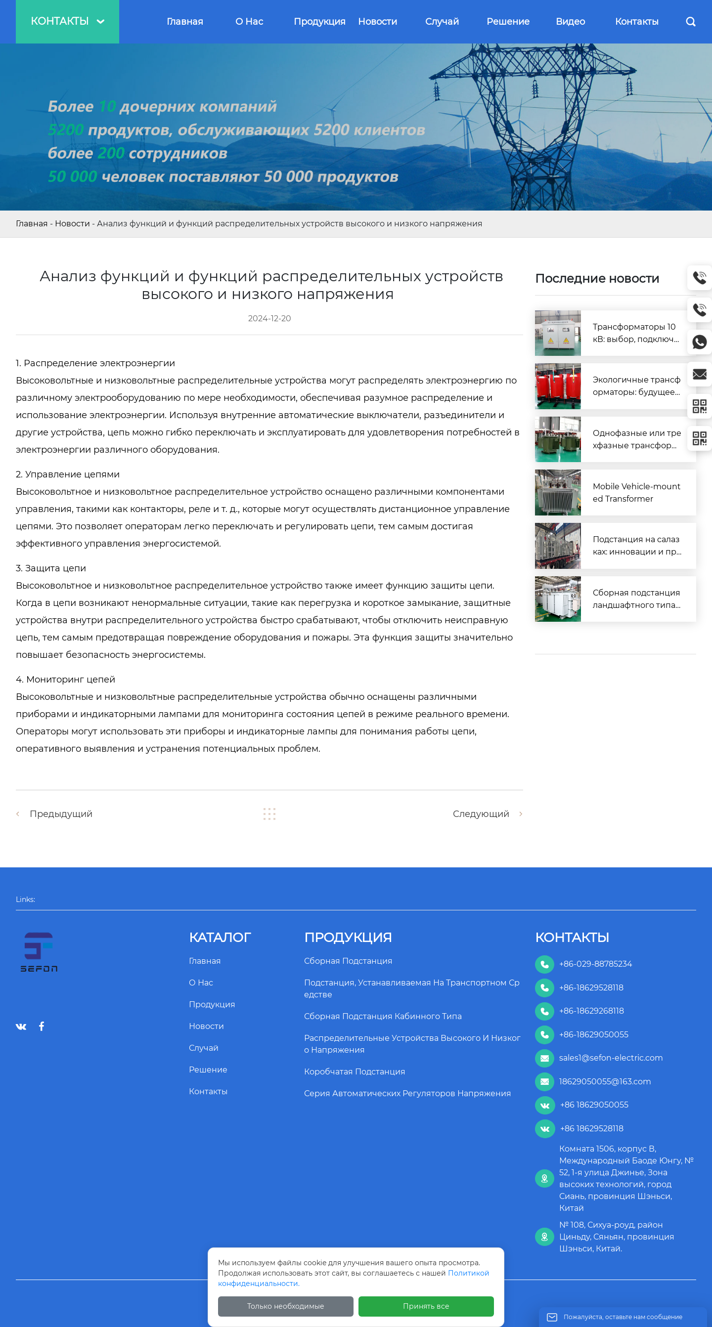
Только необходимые (285, 1306)
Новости (72, 223)
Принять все (426, 1306)
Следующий (481, 814)
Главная (32, 223)
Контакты (67, 21)
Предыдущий (61, 814)
